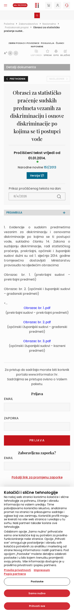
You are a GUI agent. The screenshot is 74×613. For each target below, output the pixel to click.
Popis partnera (15, 574)
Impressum (42, 570)
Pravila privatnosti (17, 570)
